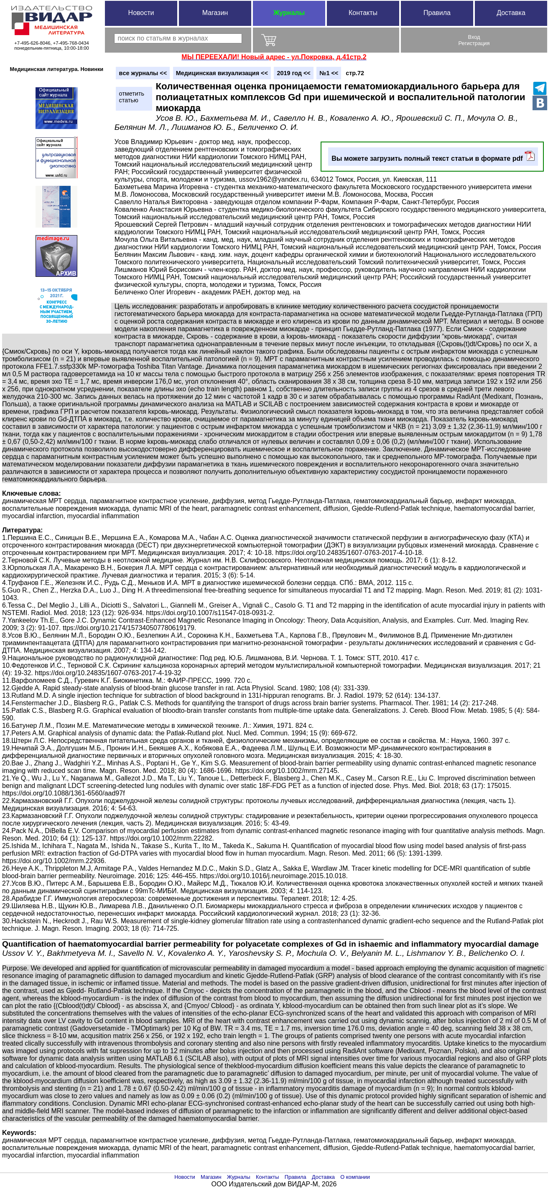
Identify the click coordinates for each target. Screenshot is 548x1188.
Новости (141, 12)
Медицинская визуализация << (222, 73)
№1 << (328, 73)
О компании (355, 1177)
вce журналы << (143, 73)
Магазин (215, 12)
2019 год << (293, 73)
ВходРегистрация (474, 40)
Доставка (511, 12)
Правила (437, 12)
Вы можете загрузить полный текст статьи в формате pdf (433, 156)
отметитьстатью (131, 97)
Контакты (363, 12)
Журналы (289, 12)
